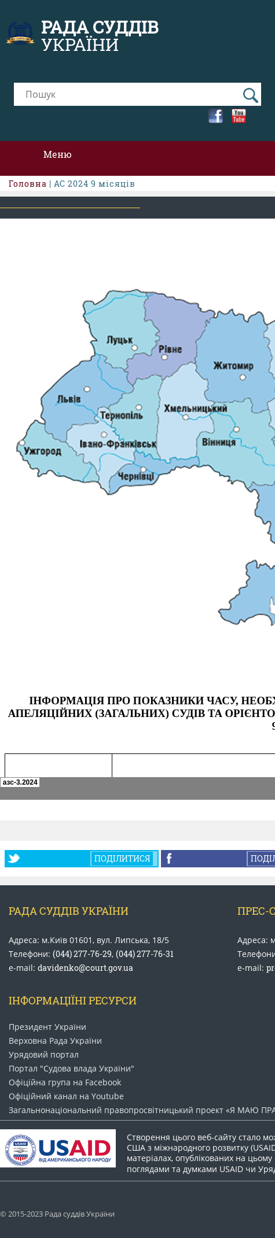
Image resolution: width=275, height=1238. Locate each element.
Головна (28, 183)
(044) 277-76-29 (82, 953)
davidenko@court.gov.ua (85, 967)
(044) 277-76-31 (145, 953)
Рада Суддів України (69, 911)
